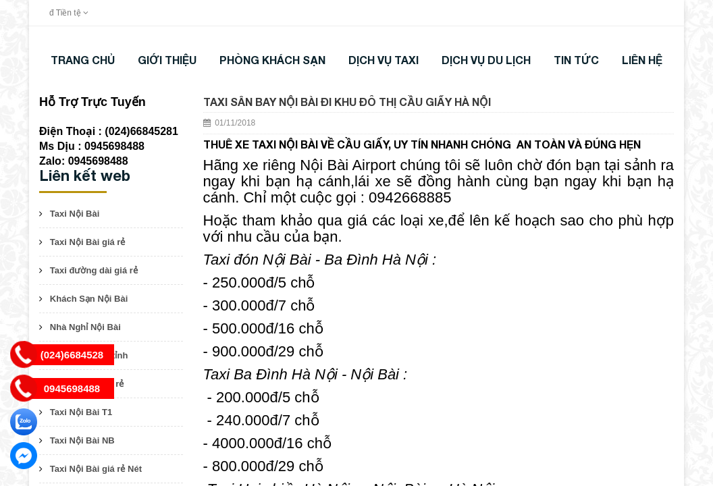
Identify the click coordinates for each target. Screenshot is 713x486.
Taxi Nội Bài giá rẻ (88, 242)
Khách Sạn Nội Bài (89, 299)
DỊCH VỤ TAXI (383, 59)
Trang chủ (83, 59)
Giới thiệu (167, 59)
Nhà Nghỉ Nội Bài (85, 327)
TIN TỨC (576, 59)
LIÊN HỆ (642, 59)
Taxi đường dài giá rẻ (94, 270)
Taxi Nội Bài (75, 214)
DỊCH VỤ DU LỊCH (486, 59)
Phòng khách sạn (272, 59)
